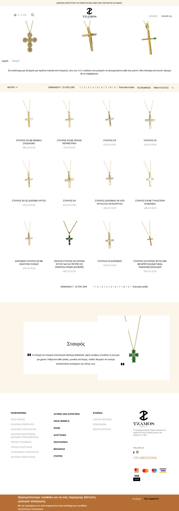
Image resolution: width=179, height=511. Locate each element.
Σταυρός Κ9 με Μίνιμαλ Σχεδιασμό (29, 142)
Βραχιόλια (59, 449)
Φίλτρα (11, 87)
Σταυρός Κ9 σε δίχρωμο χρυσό (29, 200)
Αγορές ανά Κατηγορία (67, 414)
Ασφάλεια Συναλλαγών (23, 429)
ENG (25, 15)
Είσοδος (153, 16)
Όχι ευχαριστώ (151, 499)
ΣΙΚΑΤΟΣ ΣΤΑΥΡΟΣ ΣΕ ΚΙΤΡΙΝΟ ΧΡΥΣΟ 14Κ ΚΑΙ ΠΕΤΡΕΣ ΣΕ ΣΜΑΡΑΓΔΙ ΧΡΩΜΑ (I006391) (69, 264)
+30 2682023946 (145, 457)
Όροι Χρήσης (18, 419)
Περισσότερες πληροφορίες (30, 509)
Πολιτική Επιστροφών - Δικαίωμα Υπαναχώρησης (25, 435)
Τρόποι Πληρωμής (21, 442)
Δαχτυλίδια (60, 435)
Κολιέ (57, 428)
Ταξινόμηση (144, 87)
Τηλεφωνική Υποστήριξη (25, 452)
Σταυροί (58, 456)
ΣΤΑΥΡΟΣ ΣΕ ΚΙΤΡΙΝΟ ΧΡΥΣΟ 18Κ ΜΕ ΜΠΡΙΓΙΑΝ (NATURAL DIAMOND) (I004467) (150, 264)
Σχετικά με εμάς (102, 419)
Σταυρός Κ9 (109, 140)
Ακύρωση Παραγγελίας (23, 457)
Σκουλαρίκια (61, 442)
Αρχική (5, 61)
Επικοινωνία (100, 424)
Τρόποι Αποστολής (21, 447)
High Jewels (61, 421)
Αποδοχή (136, 499)
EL (18, 15)
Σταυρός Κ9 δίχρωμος (110, 261)
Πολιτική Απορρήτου (22, 424)
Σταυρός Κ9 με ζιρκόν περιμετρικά (69, 142)
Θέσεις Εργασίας (102, 429)
